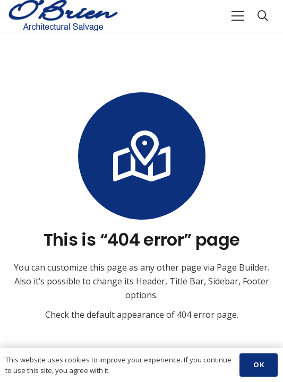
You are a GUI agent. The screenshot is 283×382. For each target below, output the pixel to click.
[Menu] (238, 16)
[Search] (263, 16)
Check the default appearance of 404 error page (141, 314)
